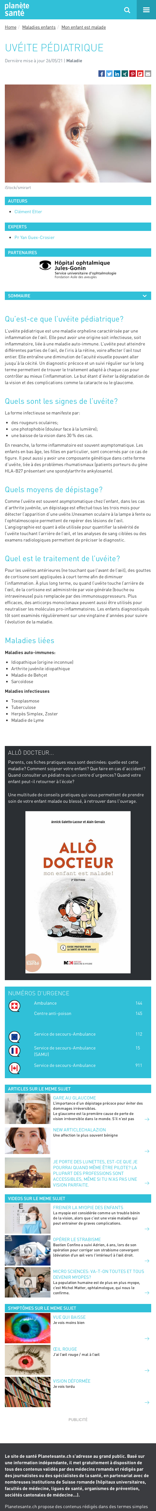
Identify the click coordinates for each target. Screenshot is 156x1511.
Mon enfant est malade (83, 27)
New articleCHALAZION (79, 1129)
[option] (78, 269)
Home (10, 27)
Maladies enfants (39, 27)
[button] (101, 73)
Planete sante (16, 9)
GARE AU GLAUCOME (74, 1097)
